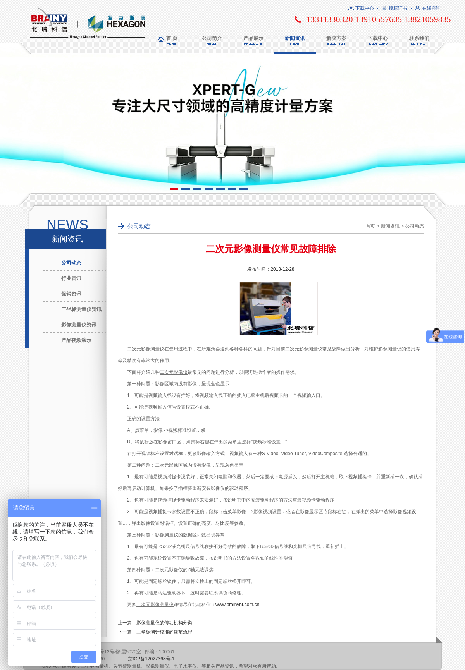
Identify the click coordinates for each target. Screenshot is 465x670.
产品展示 (253, 38)
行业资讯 (71, 278)
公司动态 (71, 263)
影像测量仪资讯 (78, 325)
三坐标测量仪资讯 (81, 309)
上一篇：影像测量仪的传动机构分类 (155, 622)
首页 (370, 226)
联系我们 (419, 38)
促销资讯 (71, 294)
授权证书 (398, 8)
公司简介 (212, 38)
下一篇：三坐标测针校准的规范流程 (155, 632)
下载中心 (364, 8)
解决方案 (336, 38)
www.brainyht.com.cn (237, 604)
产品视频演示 (76, 340)
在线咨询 (431, 8)
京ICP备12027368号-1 (151, 658)
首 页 (172, 38)
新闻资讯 (295, 38)
